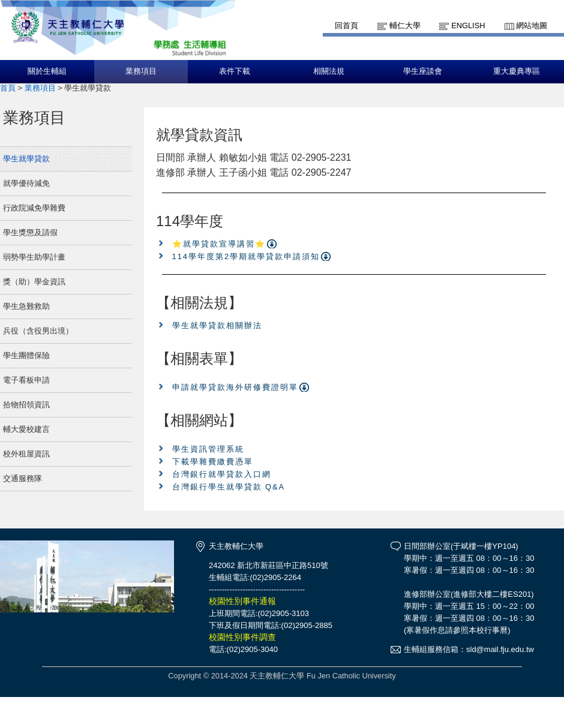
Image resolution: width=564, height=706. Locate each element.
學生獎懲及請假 (30, 232)
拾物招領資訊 (26, 404)
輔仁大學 (405, 25)
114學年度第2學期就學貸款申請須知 (246, 256)
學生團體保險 (26, 355)
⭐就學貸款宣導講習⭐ (219, 243)
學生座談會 (422, 71)
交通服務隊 (22, 478)
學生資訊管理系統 (208, 448)
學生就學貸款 (26, 158)
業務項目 (141, 71)
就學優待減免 (26, 183)
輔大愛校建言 (26, 429)
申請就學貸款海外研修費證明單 (235, 387)
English (468, 25)
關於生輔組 (47, 71)
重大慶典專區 (516, 71)
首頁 (8, 87)
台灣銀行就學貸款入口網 (221, 474)
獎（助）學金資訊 (34, 281)
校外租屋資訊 (26, 453)
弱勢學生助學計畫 (34, 257)
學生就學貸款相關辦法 (217, 325)
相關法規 (328, 71)
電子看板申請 (26, 379)
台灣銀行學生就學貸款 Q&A (229, 486)
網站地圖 (531, 25)
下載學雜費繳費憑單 (212, 461)
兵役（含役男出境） (38, 330)
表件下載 (234, 71)
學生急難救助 (26, 306)
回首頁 (346, 25)
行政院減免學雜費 (34, 207)
